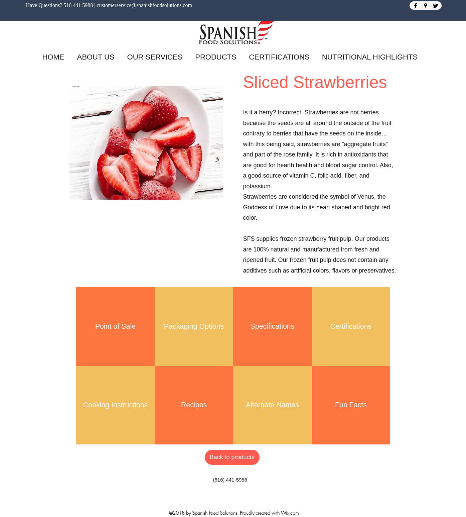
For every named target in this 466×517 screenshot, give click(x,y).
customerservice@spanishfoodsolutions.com (144, 5)
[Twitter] (435, 5)
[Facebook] (415, 5)
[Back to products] (232, 457)
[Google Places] (425, 5)
